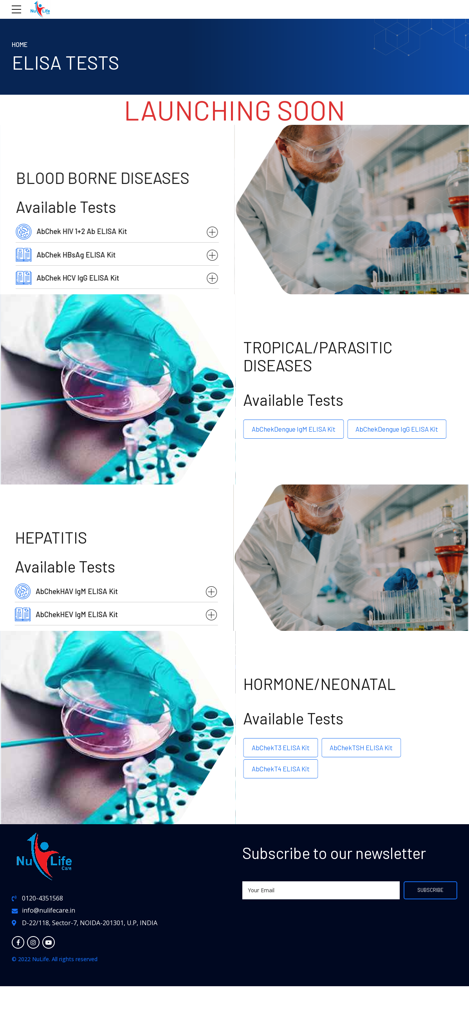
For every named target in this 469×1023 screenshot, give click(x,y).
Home (20, 44)
